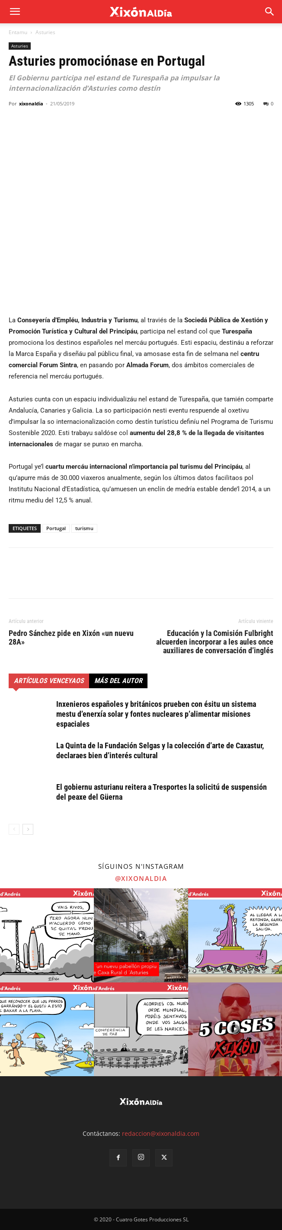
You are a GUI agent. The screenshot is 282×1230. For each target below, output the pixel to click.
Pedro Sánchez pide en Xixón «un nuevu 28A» (71, 637)
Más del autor (118, 681)
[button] (270, 11)
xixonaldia (31, 103)
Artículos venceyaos (49, 681)
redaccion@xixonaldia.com (160, 1133)
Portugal (56, 528)
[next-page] (27, 829)
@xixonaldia (141, 878)
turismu (84, 528)
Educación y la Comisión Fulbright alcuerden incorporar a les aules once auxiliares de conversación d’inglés (214, 642)
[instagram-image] (47, 935)
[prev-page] (14, 829)
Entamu (18, 32)
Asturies (45, 32)
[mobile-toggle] (15, 11)
